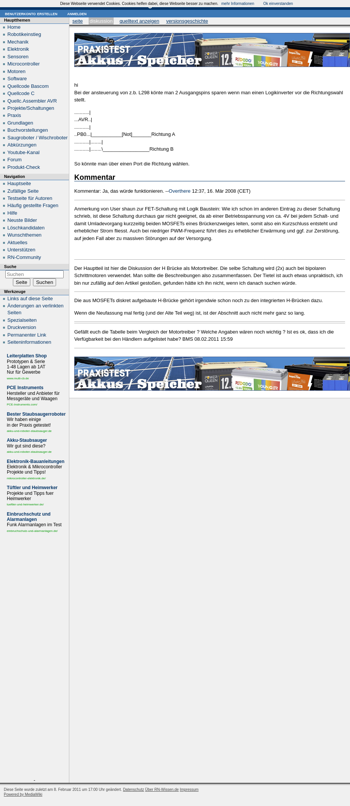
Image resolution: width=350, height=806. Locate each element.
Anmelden (76, 13)
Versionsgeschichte (187, 21)
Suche (10, 266)
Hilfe (12, 213)
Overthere (180, 191)
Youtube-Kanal (24, 152)
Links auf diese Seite (30, 298)
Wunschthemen (25, 235)
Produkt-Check (24, 167)
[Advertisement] (34, 656)
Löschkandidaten (26, 228)
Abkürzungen (22, 145)
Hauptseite (19, 183)
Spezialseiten (22, 320)
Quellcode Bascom (28, 86)
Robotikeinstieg (24, 34)
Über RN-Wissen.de (162, 789)
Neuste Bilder (22, 220)
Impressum (189, 789)
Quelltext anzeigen (139, 21)
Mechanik (18, 42)
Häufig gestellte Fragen (33, 205)
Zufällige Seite (23, 191)
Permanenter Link (27, 335)
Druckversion (22, 327)
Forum (15, 159)
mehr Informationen (237, 4)
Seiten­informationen (30, 342)
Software (17, 78)
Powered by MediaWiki (23, 794)
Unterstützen (22, 250)
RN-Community (24, 257)
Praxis (14, 115)
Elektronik (18, 49)
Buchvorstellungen (28, 130)
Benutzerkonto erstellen (31, 13)
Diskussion (101, 21)
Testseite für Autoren (30, 198)
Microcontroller (24, 64)
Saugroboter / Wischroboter (38, 137)
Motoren (17, 71)
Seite (77, 21)
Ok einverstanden (278, 4)
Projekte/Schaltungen (31, 108)
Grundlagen (20, 123)
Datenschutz (133, 789)
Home (14, 27)
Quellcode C (21, 93)
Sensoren (18, 56)
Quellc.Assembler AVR (32, 101)
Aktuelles (18, 242)
